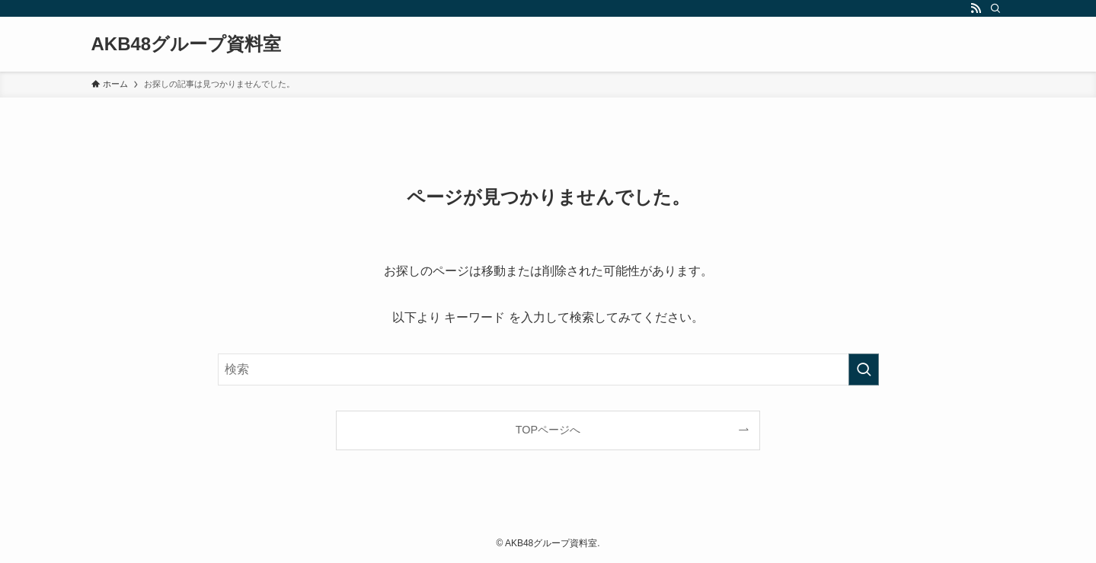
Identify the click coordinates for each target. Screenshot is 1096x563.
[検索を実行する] (863, 369)
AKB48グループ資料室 (186, 44)
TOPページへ (548, 430)
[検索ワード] (548, 369)
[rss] (976, 8)
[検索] (995, 8)
